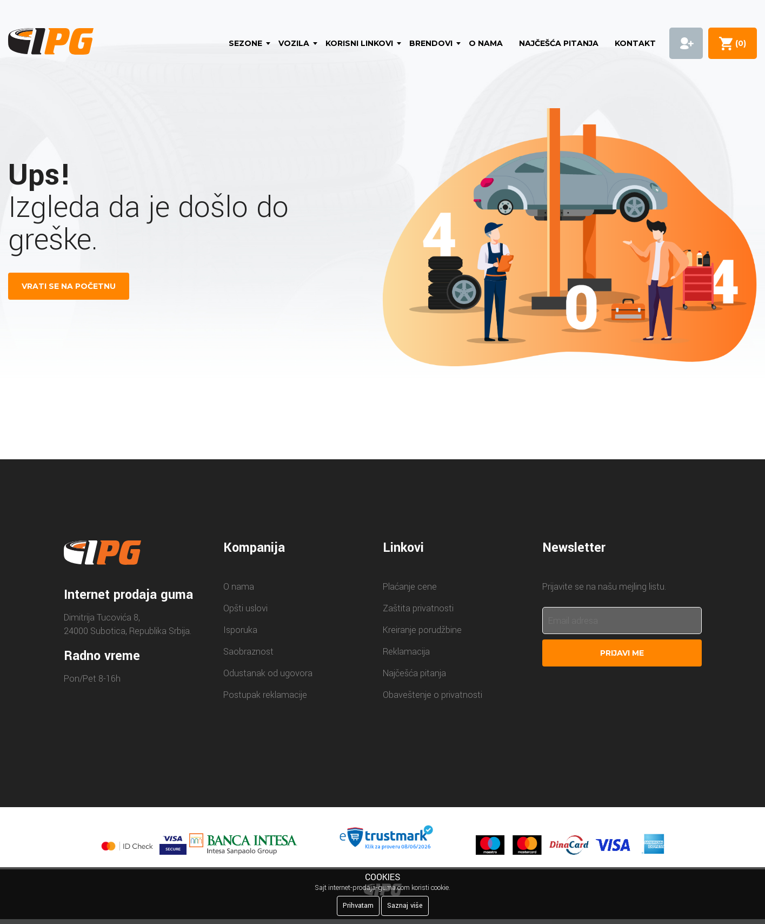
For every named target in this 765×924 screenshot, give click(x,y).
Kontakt (635, 43)
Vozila (293, 43)
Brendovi (431, 43)
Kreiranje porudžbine (422, 630)
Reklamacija (406, 651)
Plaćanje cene (410, 586)
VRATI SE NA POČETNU (69, 286)
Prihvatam (358, 905)
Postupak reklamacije (265, 695)
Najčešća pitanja (558, 43)
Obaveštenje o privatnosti (432, 695)
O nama (486, 43)
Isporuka (240, 630)
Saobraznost (248, 651)
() (738, 43)
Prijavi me (622, 653)
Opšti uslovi (245, 608)
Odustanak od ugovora (267, 673)
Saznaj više (405, 905)
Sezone (245, 43)
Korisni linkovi (359, 43)
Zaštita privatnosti (418, 608)
